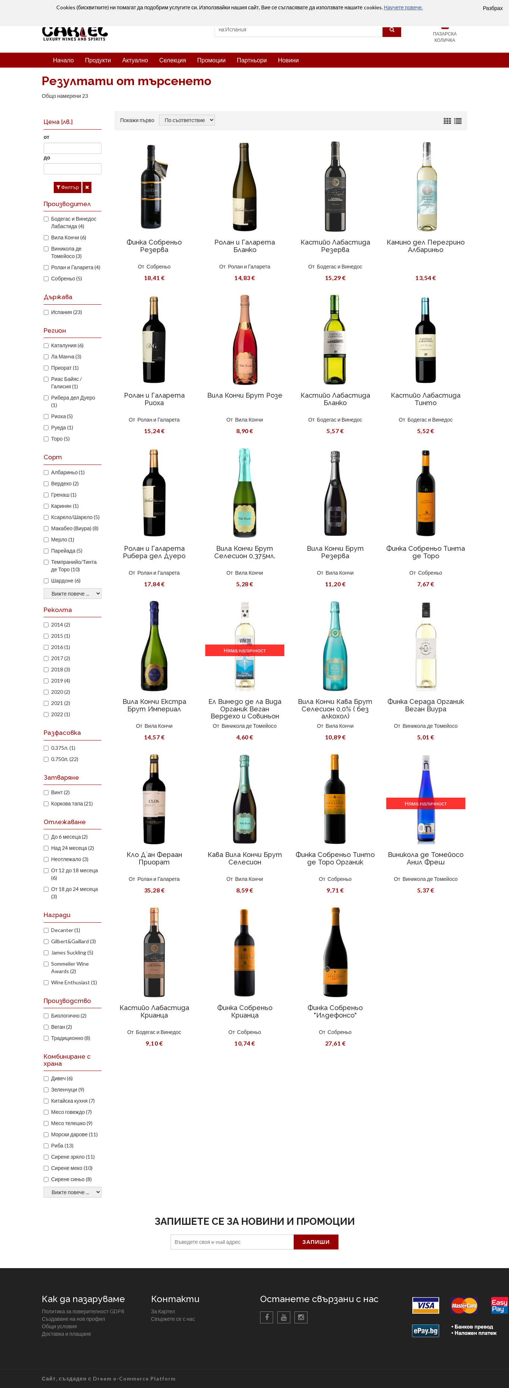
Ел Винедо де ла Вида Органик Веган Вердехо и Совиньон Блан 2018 (244, 712)
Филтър (67, 187)
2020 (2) (60, 692)
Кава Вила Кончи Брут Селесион (244, 858)
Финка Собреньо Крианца (244, 1011)
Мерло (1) (62, 539)
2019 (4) (60, 680)
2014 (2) (60, 624)
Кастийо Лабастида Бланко (335, 399)
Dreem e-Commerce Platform (134, 1378)
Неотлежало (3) (69, 859)
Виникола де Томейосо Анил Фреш (425, 858)
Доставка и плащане (66, 1333)
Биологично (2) (69, 1015)
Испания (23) (66, 312)
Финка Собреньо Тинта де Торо (425, 552)
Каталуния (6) (67, 345)
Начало (63, 59)
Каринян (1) (65, 506)
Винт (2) (60, 792)
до (47, 157)
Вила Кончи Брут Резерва (335, 552)
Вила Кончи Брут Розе (244, 395)
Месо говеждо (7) (71, 1112)
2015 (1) (60, 636)
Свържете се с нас (173, 1319)
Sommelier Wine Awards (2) (70, 967)
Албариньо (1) (68, 472)
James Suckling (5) (72, 952)
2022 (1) (60, 714)
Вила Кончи (249, 419)
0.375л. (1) (63, 748)
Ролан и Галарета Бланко (244, 246)
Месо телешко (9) (72, 1123)
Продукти (98, 59)
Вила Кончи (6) (68, 237)
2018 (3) (60, 669)
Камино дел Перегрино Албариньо (426, 246)
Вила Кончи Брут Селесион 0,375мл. (244, 552)
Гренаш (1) (63, 494)
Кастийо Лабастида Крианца (154, 1011)
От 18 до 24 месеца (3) (74, 893)
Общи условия (59, 1326)
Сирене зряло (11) (73, 1156)
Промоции (211, 59)
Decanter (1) (65, 930)
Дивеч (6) (62, 1078)
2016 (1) (60, 647)
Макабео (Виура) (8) (75, 528)
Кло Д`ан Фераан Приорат (154, 858)
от (46, 137)
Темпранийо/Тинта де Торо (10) (74, 565)
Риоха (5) (62, 416)
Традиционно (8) (70, 1038)
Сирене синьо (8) (71, 1179)
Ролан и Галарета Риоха (154, 399)
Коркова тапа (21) (72, 803)
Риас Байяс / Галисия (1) (66, 382)
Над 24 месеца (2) (72, 848)
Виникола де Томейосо (249, 726)
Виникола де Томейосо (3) (66, 252)
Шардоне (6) (66, 580)
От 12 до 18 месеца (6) (74, 874)
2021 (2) (60, 703)
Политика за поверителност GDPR (83, 1311)
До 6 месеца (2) (69, 836)
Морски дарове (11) (74, 1134)
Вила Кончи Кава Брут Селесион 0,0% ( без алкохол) (335, 709)
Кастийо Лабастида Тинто (425, 399)
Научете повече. (403, 7)
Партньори (252, 59)
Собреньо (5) (66, 278)
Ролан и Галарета (249, 266)
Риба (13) (62, 1145)
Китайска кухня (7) (73, 1100)
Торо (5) (60, 438)
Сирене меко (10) (72, 1168)
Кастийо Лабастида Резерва (335, 246)
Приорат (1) (65, 367)
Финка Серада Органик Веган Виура (425, 705)
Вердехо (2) (65, 483)
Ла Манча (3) (66, 356)
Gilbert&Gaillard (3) (73, 941)
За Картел (163, 1311)
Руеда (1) (62, 427)
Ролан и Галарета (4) (75, 267)
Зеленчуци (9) (67, 1089)
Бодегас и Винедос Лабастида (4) (73, 222)
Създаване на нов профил (73, 1319)
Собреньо (159, 266)
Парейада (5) (66, 550)
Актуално (135, 59)
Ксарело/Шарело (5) (75, 517)
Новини (288, 59)
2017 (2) (60, 658)
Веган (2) (61, 1027)
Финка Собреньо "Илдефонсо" (335, 1011)
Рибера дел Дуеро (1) (73, 401)
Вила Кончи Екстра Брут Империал (154, 705)
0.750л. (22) (64, 759)
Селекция (172, 59)
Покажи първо (137, 120)
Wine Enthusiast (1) (74, 982)
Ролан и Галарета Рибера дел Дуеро (154, 552)
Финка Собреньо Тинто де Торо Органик (335, 858)
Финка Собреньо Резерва (154, 246)
